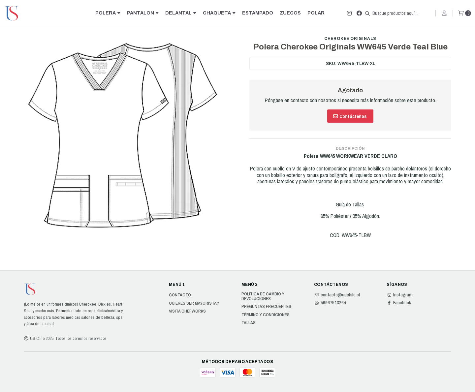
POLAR (316, 12)
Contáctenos (349, 116)
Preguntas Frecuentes (266, 306)
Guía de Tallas (350, 204)
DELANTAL (180, 12)
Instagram (400, 294)
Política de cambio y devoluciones (262, 296)
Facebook (399, 302)
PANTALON (143, 12)
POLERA (107, 12)
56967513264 (330, 302)
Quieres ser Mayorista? (194, 303)
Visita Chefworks (187, 311)
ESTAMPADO (257, 12)
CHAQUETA (219, 12)
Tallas (248, 322)
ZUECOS (290, 12)
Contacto (180, 295)
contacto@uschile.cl (337, 294)
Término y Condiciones (265, 315)
